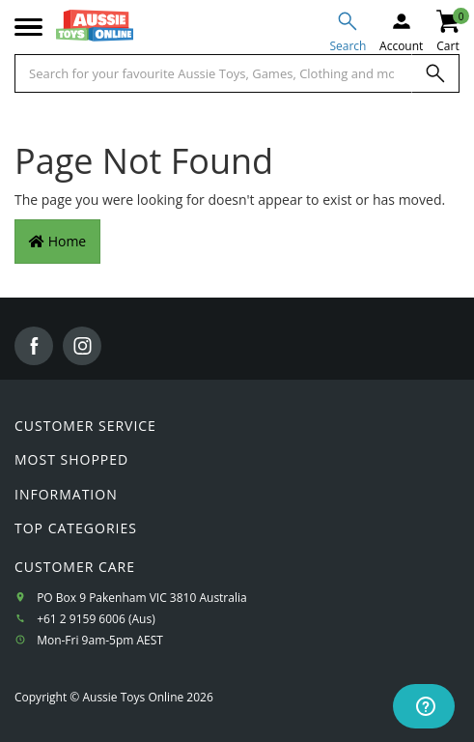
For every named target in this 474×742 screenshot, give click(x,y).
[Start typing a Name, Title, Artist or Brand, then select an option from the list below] (213, 73)
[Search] (435, 73)
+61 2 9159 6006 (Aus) (96, 619)
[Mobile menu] (28, 28)
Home (57, 241)
